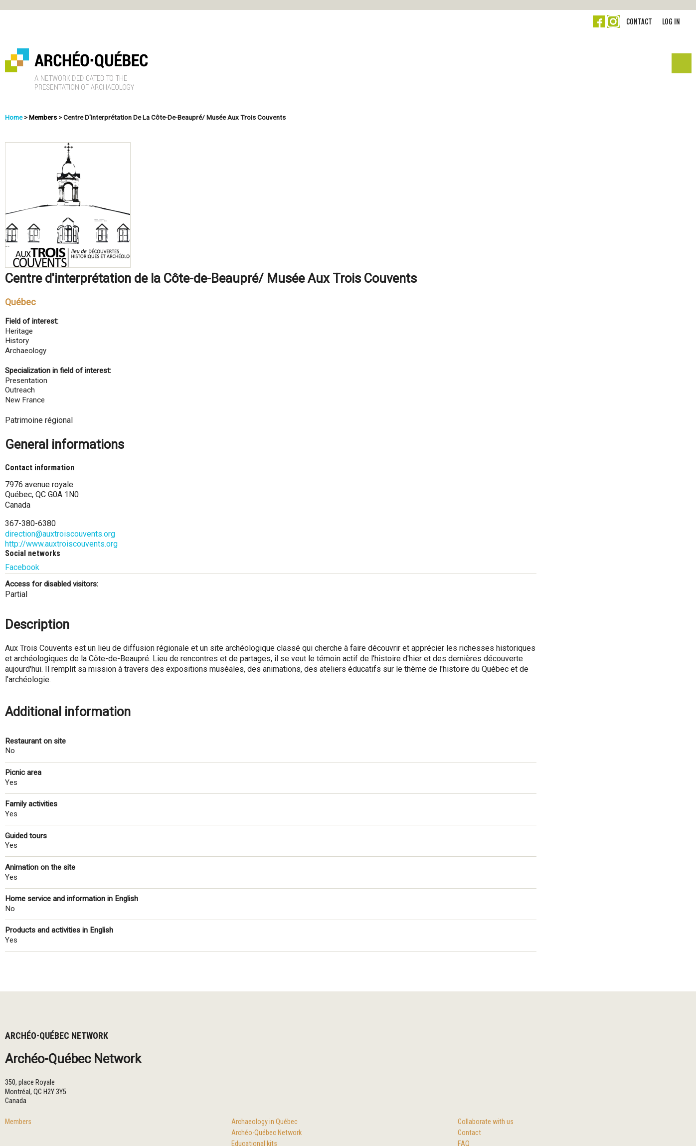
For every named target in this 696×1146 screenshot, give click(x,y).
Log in (671, 21)
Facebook (22, 567)
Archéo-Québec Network (266, 1133)
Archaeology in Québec (264, 1122)
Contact (639, 21)
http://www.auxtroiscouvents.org (61, 544)
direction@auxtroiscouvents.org (60, 534)
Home (13, 117)
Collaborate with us (486, 1122)
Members (43, 117)
